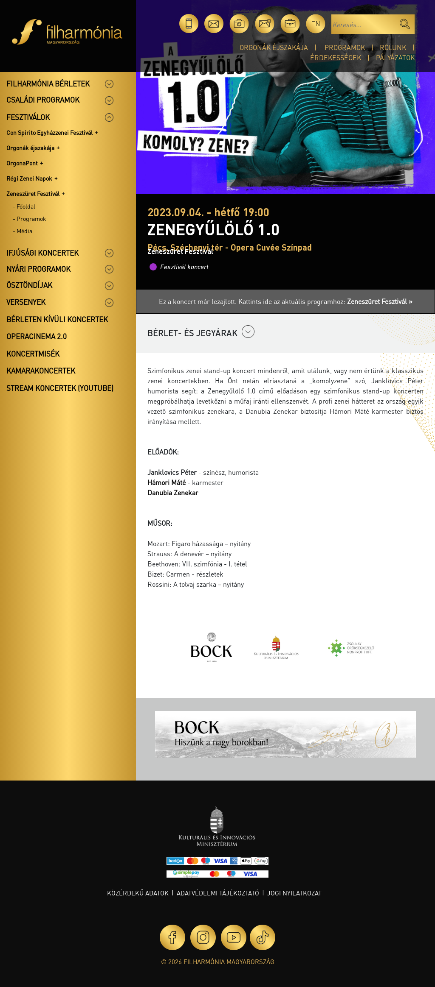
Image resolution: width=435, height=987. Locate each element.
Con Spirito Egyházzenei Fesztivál (49, 132)
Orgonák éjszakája (274, 47)
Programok (345, 47)
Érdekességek (335, 57)
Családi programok (42, 99)
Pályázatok (395, 57)
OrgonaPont (22, 163)
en (315, 23)
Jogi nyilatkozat (294, 893)
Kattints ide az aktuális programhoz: (325, 301)
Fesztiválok (28, 117)
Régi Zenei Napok (29, 178)
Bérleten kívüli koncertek (57, 319)
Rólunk (393, 47)
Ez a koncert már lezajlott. (198, 301)
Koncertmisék (32, 353)
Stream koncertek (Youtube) (59, 388)
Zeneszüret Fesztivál (32, 193)
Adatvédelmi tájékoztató (218, 893)
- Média (22, 230)
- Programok (29, 218)
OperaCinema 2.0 (36, 336)
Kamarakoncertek (40, 370)
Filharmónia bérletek (48, 83)
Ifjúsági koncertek (42, 252)
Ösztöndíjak (29, 285)
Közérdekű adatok (138, 893)
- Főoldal (24, 206)
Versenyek (25, 302)
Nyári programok (38, 268)
